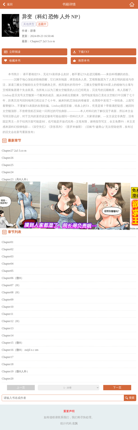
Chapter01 (7, 242)
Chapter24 (7, 172)
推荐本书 (83, 60)
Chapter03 (7, 256)
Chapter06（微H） (13, 278)
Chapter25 (7, 164)
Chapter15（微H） (13, 342)
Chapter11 (7, 313)
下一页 (117, 387)
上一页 (21, 387)
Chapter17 (7, 357)
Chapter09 (7, 299)
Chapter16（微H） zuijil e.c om (20, 349)
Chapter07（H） (11, 285)
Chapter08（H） (11, 292)
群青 (33, 30)
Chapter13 (7, 328)
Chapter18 (7, 364)
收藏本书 (14, 60)
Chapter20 (7, 378)
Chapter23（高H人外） (15, 179)
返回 (10, 4)
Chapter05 (7, 270)
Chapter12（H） (11, 321)
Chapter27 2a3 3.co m (42, 41)
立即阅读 (14, 51)
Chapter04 (7, 263)
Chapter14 (7, 335)
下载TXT (83, 51)
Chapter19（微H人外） (15, 371)
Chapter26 (7, 157)
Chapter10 (7, 306)
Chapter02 (7, 249)
